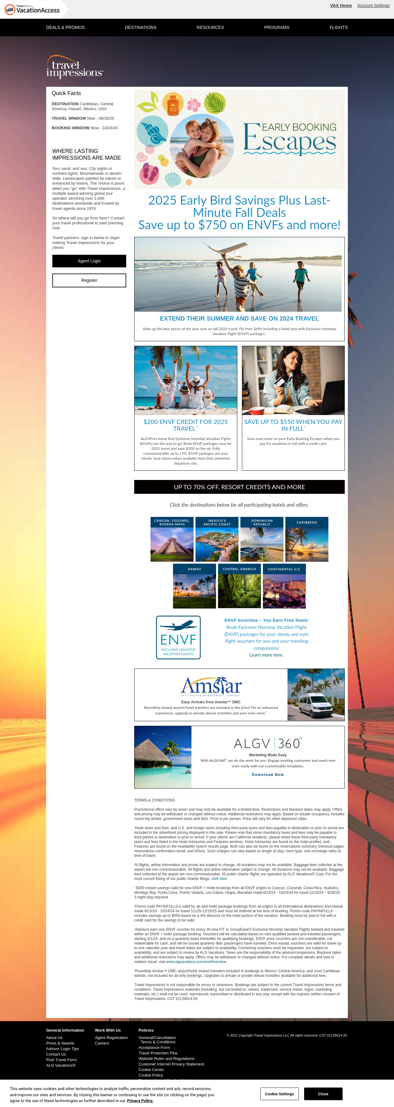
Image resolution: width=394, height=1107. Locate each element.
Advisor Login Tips (62, 1049)
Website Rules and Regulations (166, 1059)
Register (89, 280)
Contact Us (56, 1054)
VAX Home (341, 5)
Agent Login (89, 260)
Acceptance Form (154, 1047)
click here (219, 879)
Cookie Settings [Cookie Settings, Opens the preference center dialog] (279, 1096)
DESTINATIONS (140, 27)
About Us (54, 1038)
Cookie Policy (151, 1075)
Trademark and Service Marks (165, 1081)
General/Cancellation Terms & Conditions (157, 1040)
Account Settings (373, 5)
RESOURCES (210, 27)
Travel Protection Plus (158, 1053)
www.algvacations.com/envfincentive (196, 962)
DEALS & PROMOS (65, 27)
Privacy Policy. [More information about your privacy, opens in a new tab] (140, 1103)
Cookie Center (151, 1070)
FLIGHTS (339, 27)
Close (323, 1096)
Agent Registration (111, 1038)
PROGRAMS (276, 27)
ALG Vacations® (60, 1065)
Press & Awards (60, 1043)
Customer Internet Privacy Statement (171, 1064)
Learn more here (265, 654)
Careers (102, 1043)
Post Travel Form (61, 1060)
